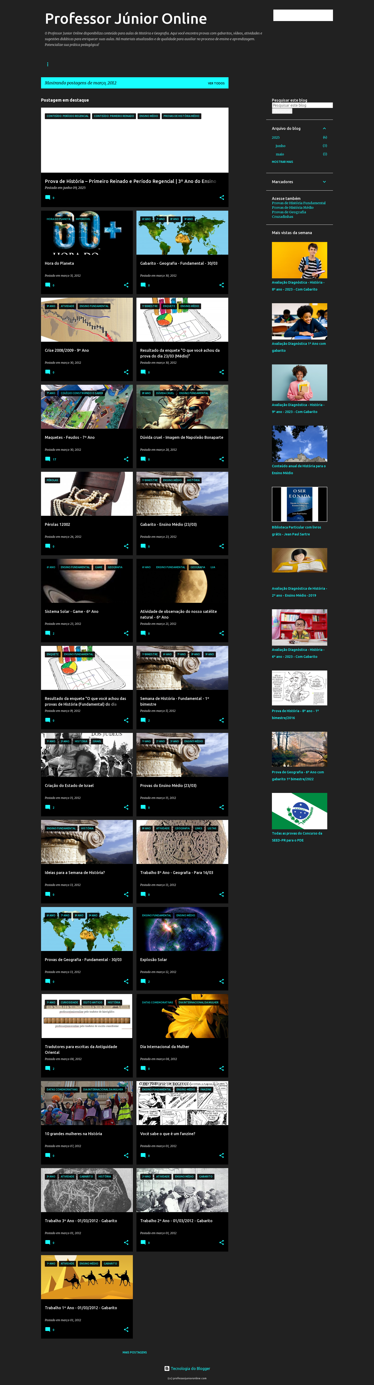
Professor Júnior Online (126, 18)
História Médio (105, 64)
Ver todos (216, 83)
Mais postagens (135, 1352)
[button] (222, 198)
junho (281, 146)
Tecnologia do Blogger (187, 1368)
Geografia (137, 64)
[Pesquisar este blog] (308, 15)
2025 (276, 137)
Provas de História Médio (293, 207)
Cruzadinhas (282, 216)
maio (280, 154)
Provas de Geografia (289, 212)
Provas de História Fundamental (299, 203)
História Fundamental (64, 64)
